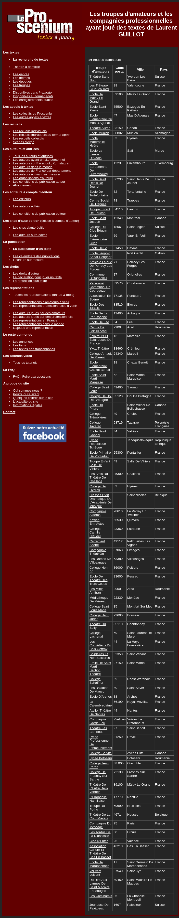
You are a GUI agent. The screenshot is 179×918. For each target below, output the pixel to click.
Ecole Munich (99, 133)
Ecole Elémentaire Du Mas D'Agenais (101, 119)
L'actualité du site (25, 401)
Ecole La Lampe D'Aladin (96, 154)
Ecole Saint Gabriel (98, 433)
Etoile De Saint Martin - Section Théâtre (100, 668)
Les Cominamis (101, 896)
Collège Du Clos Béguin (98, 228)
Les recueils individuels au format (41, 135)
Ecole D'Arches (101, 696)
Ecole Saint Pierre (98, 108)
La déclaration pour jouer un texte (37, 277)
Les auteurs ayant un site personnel (39, 159)
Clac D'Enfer (99, 841)
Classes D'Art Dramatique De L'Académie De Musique (101, 500)
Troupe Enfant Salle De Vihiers (100, 464)
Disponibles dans (32, 92)
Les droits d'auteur (26, 273)
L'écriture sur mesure (28, 260)
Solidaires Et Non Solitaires (100, 656)
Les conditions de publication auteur (39, 181)
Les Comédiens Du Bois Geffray (100, 645)
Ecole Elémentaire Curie (98, 239)
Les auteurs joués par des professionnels (43, 317)
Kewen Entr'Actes (97, 521)
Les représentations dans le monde (38, 324)
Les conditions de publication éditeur (39, 213)
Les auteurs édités (26, 206)
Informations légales (27, 405)
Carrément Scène (97, 543)
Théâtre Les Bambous (98, 730)
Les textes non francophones (34, 349)
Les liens (19, 345)
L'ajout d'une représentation (33, 328)
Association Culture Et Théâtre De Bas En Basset (100, 851)
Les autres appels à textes (32, 117)
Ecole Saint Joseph (98, 220)
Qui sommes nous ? (27, 390)
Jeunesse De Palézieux (99, 906)
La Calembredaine (101, 703)
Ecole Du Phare (96, 406)
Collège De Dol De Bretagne (101, 398)
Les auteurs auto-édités (30, 235)
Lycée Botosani (101, 758)
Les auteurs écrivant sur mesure (36, 174)
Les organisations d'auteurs (33, 178)
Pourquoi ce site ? (26, 394)
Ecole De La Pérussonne (98, 315)
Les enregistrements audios (33, 100)
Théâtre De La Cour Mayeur (100, 816)
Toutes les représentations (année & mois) (43, 295)
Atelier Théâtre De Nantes (100, 712)
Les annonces (23, 341)
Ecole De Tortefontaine (99, 193)
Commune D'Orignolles (98, 276)
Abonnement (22, 185)
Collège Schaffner (96, 680)
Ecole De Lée (99, 322)
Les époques (22, 81)
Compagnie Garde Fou (98, 721)
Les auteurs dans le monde (32, 167)
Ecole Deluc (98, 248)
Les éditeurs (22, 199)
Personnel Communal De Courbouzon (100, 286)
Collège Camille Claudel (95, 532)
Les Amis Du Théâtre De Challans (99, 477)
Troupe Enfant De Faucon (100, 211)
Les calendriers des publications (36, 256)
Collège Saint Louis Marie (99, 608)
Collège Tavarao (95, 424)
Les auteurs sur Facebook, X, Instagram (42, 163)
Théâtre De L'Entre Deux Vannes (99, 788)
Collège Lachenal (96, 634)
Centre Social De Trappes (99, 202)
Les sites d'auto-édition (29, 227)
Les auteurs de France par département (42, 170)
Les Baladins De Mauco (99, 689)
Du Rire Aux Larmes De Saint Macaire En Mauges (100, 885)
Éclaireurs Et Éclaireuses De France (101, 339)
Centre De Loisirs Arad (98, 329)
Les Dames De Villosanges (100, 560)
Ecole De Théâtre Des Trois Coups (98, 580)
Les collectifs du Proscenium (33, 113)
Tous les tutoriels (25, 362)
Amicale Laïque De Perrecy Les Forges (101, 265)
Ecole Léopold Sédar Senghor (101, 255)
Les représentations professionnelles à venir (45, 306)
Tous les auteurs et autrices (33, 156)
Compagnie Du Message (100, 825)
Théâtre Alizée (100, 128)
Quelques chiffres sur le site (33, 398)
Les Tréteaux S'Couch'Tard (99, 87)
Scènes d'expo (23, 142)
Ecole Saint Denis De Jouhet (98, 182)
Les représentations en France (35, 320)
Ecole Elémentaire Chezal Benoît (100, 366)
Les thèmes (21, 78)
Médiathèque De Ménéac (99, 599)
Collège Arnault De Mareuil (101, 355)
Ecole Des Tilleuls (97, 306)
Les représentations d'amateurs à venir (41, 302)
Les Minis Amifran (96, 590)
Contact (9, 412)
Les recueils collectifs (28, 138)
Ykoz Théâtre (99, 348)
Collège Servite (101, 753)
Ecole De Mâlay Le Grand (96, 97)
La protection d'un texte (30, 281)
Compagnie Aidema (98, 513)
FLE (16, 89)
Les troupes (21, 85)
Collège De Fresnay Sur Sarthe (98, 775)
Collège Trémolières (98, 415)
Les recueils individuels (30, 131)
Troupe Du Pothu (97, 807)
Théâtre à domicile (26, 67)
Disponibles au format (33, 96)
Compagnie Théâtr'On (98, 551)
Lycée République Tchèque (98, 443)
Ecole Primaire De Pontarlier (100, 454)
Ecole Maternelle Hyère (97, 141)
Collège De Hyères (98, 488)
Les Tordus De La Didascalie (100, 834)
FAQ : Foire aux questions (32, 376)
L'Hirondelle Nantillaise (98, 798)
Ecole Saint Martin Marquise (98, 378)
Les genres (21, 74)
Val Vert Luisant (95, 872)
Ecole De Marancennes (99, 864)
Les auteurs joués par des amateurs (39, 313)
